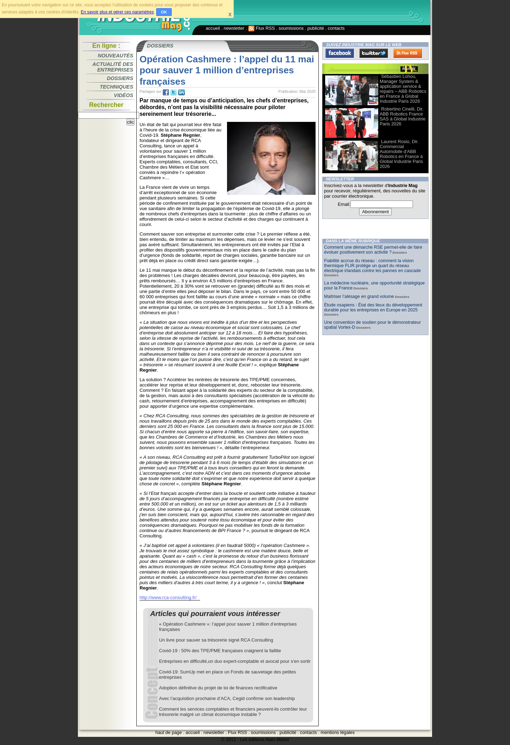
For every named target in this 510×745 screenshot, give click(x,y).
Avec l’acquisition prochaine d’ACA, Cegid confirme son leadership (227, 698)
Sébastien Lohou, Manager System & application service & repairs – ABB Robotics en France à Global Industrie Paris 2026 (403, 89)
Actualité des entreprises (112, 67)
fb (165, 92)
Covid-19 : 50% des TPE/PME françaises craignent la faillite (220, 650)
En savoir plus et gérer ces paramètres (117, 12)
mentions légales (338, 732)
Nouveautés (115, 55)
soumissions (291, 28)
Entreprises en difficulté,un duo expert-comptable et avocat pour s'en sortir (235, 661)
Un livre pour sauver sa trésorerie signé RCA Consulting (216, 640)
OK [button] (164, 12)
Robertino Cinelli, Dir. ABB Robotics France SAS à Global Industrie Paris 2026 (402, 116)
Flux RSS (261, 28)
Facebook (339, 53)
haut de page (168, 732)
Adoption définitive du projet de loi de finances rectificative (218, 687)
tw (173, 92)
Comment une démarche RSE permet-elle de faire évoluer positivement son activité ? (373, 250)
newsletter (234, 28)
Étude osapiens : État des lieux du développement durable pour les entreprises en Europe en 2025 (373, 307)
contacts (336, 28)
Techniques (116, 87)
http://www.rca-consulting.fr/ (168, 597)
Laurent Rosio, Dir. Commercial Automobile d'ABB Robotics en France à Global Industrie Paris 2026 (401, 154)
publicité (315, 28)
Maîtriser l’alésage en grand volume (359, 296)
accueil (213, 28)
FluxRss (407, 53)
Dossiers (120, 78)
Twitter (373, 53)
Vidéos (123, 95)
